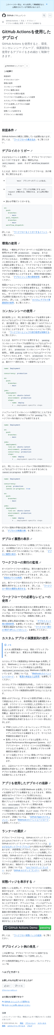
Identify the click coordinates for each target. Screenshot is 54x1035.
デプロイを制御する (33, 23)
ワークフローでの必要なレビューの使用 (26, 599)
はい (7, 985)
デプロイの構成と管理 (14, 23)
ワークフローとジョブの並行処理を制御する (29, 332)
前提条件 (9, 130)
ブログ (29, 1026)
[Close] (47, 4)
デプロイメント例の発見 (20, 946)
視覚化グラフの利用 (13, 577)
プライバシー (30, 1023)
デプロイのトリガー (17, 151)
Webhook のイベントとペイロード (33, 819)
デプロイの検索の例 (17, 530)
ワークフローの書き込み (25, 139)
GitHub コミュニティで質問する (16, 1001)
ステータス (42, 1023)
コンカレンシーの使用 (18, 311)
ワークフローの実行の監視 (21, 562)
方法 (22, 20)
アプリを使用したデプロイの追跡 (26, 783)
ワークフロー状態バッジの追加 (27, 935)
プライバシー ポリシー (9, 990)
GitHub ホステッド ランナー (26, 870)
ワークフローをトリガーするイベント (30, 232)
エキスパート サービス (16, 1026)
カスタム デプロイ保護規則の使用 (26, 638)
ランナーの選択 (14, 831)
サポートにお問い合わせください (16, 1005)
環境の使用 (11, 243)
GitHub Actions (12, 20)
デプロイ (30, 20)
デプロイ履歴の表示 (17, 539)
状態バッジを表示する (18, 881)
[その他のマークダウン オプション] (27, 66)
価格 (3, 1026)
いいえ (19, 985)
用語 (21, 1023)
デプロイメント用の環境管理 (26, 276)
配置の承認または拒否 (29, 676)
